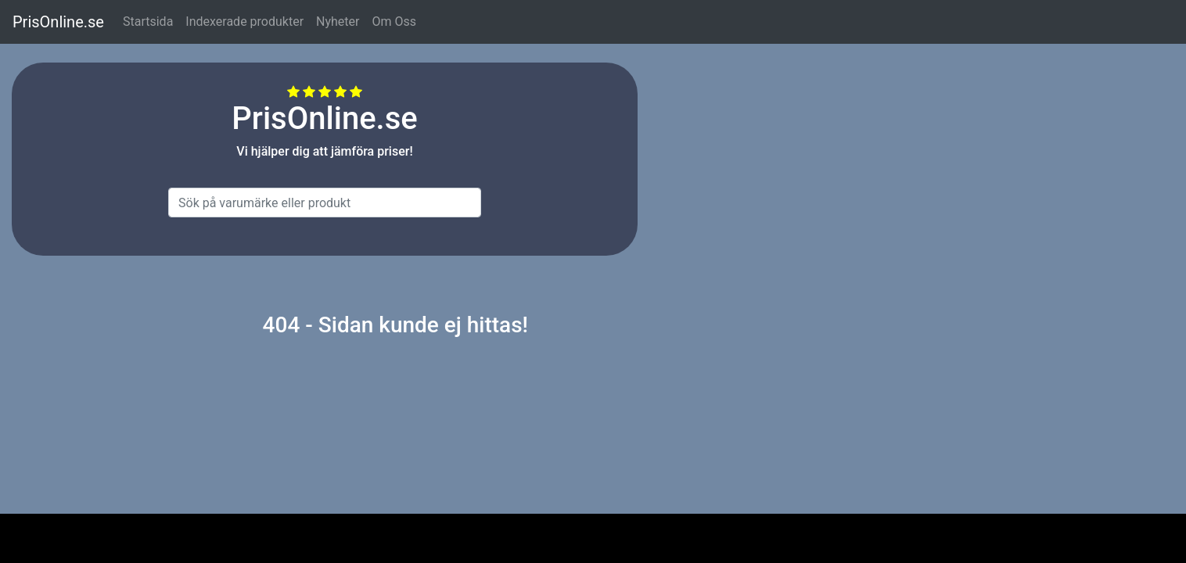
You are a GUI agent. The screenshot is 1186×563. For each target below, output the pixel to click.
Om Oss (394, 21)
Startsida (148, 21)
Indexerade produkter (244, 21)
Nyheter (337, 21)
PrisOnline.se (58, 22)
